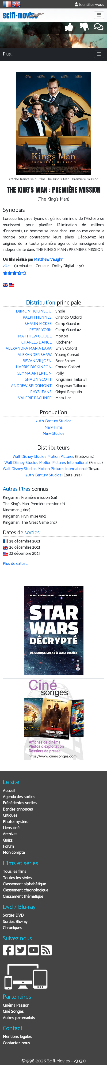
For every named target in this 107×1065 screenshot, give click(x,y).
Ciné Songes (13, 1011)
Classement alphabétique (24, 884)
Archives (10, 834)
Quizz (7, 840)
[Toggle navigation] (99, 15)
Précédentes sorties (20, 803)
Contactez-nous (16, 1043)
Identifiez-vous (89, 4)
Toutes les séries (17, 878)
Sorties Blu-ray (15, 922)
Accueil (9, 791)
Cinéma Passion (16, 1005)
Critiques (10, 815)
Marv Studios (54, 433)
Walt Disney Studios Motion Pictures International (46, 462)
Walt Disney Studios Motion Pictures (43, 456)
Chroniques (12, 928)
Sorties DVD (13, 915)
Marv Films (54, 427)
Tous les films (14, 871)
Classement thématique (23, 896)
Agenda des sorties (19, 797)
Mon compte (14, 852)
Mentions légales (17, 1036)
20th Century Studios (54, 421)
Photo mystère (15, 822)
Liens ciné (11, 828)
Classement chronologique (25, 890)
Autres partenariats (19, 1018)
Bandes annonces (18, 809)
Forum (8, 846)
